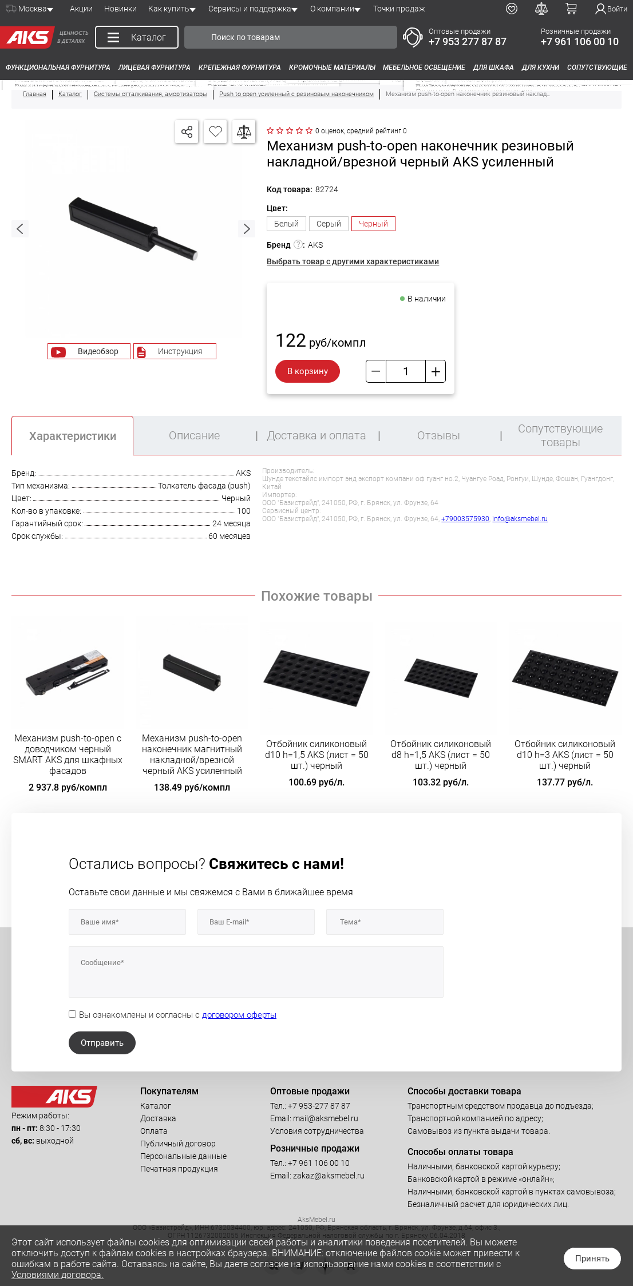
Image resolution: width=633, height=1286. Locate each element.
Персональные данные (183, 1156)
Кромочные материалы (332, 67)
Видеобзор (98, 351)
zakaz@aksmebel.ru (329, 1175)
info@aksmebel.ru (520, 519)
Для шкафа (493, 67)
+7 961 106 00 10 (580, 41)
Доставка (158, 1118)
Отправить (102, 1043)
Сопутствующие (597, 67)
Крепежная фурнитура (240, 67)
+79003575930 (465, 519)
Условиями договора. (57, 1274)
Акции (81, 8)
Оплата (154, 1131)
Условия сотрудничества (317, 1131)
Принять (592, 1258)
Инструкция (180, 351)
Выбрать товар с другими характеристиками (353, 261)
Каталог (155, 1105)
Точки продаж (399, 8)
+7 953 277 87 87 (468, 41)
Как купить (168, 8)
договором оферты (239, 1015)
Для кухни (540, 67)
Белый (286, 223)
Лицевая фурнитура (154, 67)
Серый (328, 223)
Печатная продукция (179, 1168)
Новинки (120, 8)
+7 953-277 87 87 (319, 1105)
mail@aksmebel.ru (325, 1118)
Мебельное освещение (424, 67)
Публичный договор (178, 1143)
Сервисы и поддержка (249, 8)
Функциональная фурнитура (58, 67)
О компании (332, 8)
